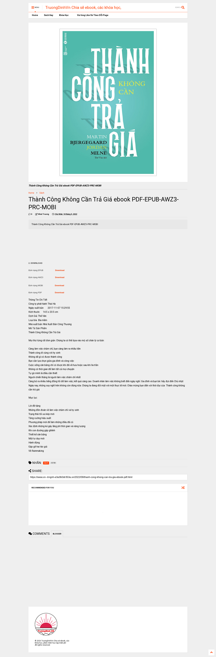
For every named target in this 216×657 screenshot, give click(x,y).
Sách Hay (48, 15)
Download (59, 270)
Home (35, 15)
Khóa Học (64, 15)
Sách (41, 193)
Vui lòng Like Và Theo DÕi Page (91, 15)
